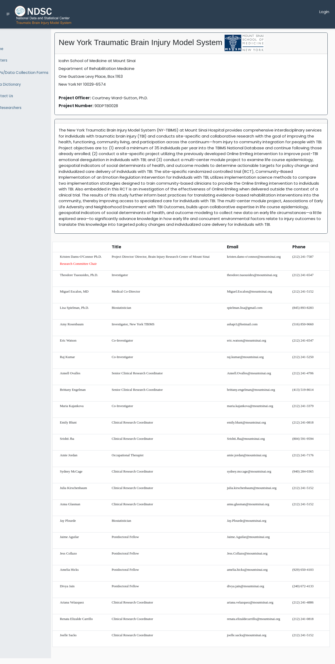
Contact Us (15, 91)
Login (324, 11)
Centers (12, 59)
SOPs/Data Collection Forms (33, 70)
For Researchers (19, 101)
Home (10, 48)
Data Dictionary (19, 80)
